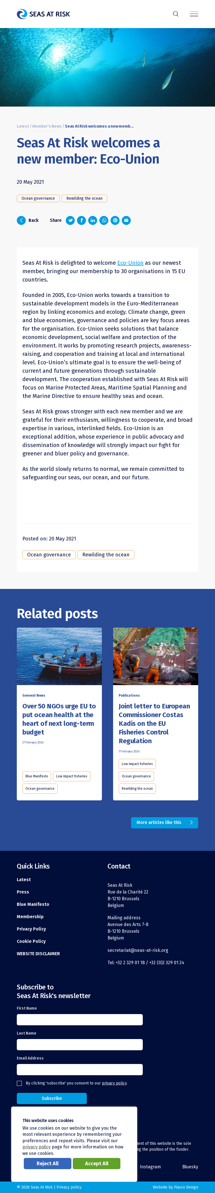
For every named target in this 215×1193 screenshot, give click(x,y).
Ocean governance (38, 198)
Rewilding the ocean (84, 198)
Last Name (26, 1033)
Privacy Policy (31, 929)
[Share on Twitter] (70, 220)
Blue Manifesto (36, 776)
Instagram (150, 1166)
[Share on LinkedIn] (92, 220)
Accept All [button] (96, 1163)
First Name (27, 1008)
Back (28, 220)
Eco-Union (130, 262)
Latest (23, 126)
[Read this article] (59, 657)
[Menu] (194, 14)
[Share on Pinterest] (115, 220)
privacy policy (114, 1083)
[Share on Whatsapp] (103, 220)
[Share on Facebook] (81, 220)
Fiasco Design (186, 1187)
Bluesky (190, 1166)
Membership (30, 916)
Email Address (30, 1058)
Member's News (46, 126)
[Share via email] (126, 220)
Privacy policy (69, 1187)
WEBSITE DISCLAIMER (38, 953)
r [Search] (176, 13)
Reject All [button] (48, 1163)
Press (23, 892)
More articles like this (159, 822)
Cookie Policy (31, 941)
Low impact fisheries (71, 776)
